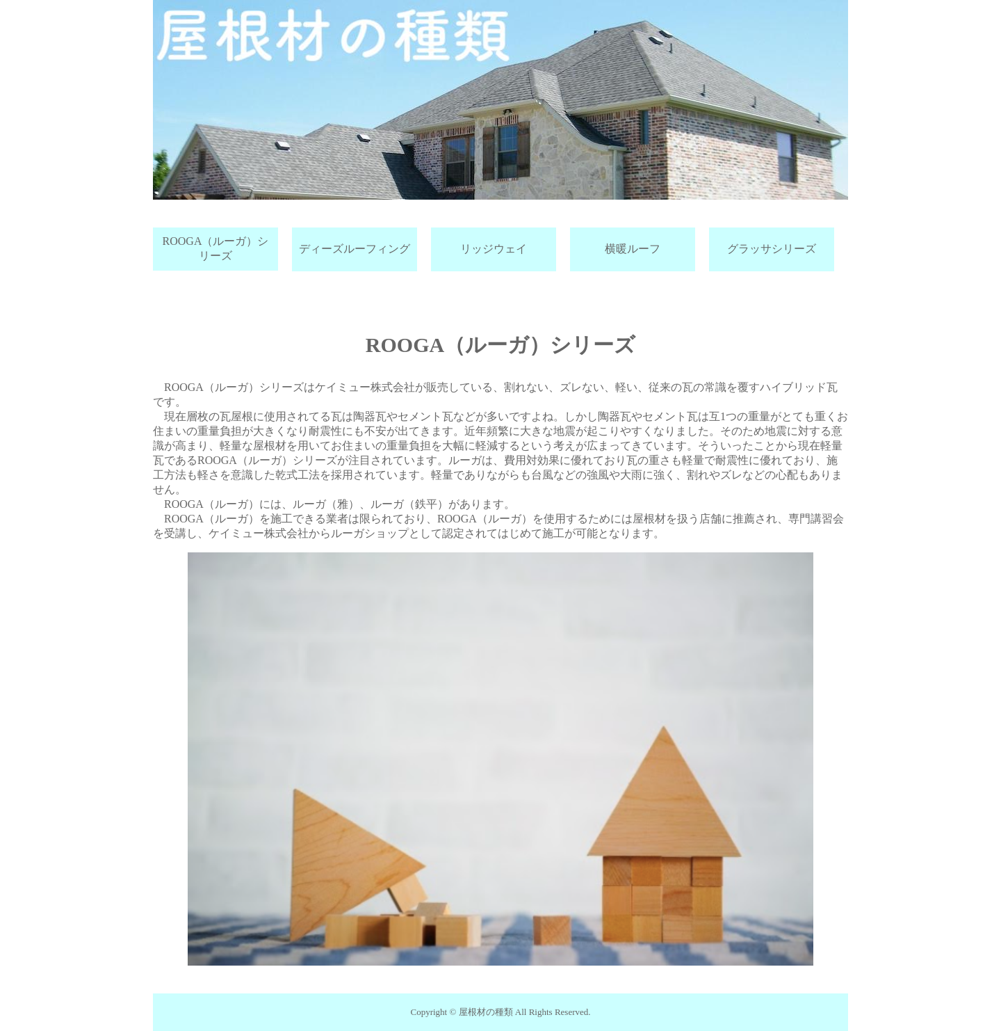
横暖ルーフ (632, 249)
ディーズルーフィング (354, 249)
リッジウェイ (493, 249)
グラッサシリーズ (771, 249)
